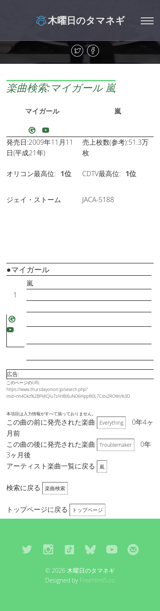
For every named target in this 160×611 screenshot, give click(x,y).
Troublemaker (115, 444)
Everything (111, 422)
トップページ (87, 510)
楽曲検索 (55, 488)
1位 (66, 173)
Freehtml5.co (97, 580)
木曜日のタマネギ (80, 20)
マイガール (42, 111)
